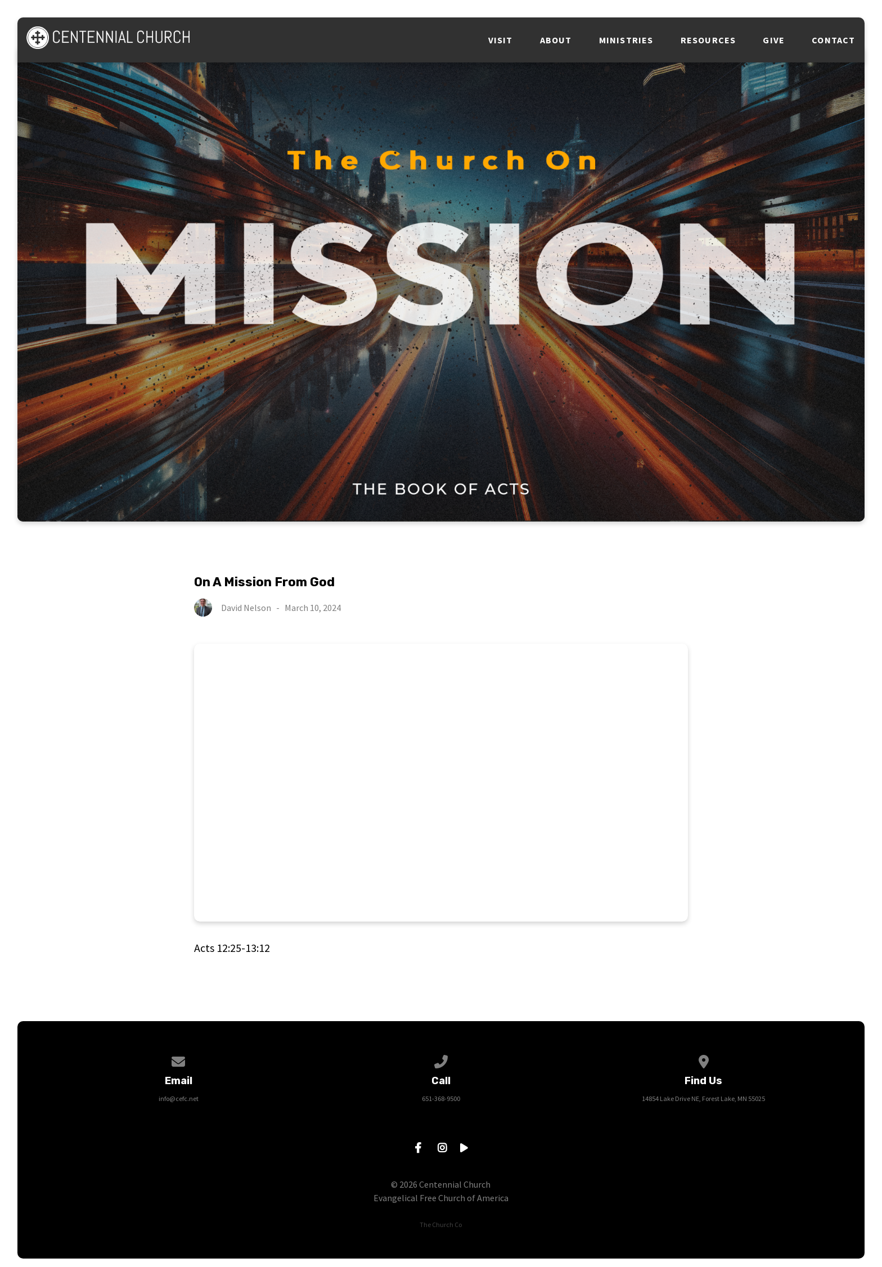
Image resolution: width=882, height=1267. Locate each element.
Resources (708, 39)
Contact (833, 39)
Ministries (626, 39)
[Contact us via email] (178, 1059)
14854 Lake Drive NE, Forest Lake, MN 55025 (703, 1098)
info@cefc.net (179, 1098)
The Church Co (441, 1224)
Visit (500, 39)
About (556, 39)
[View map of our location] (703, 1059)
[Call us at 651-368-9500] (441, 1059)
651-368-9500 (441, 1098)
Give (774, 39)
